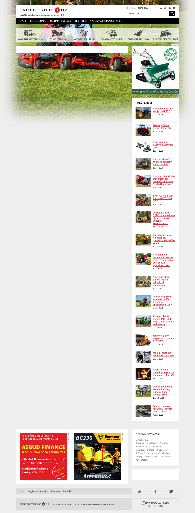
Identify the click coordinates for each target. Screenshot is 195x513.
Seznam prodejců (60, 20)
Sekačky (164, 443)
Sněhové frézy (142, 453)
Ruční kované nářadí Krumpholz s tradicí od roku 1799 (164, 372)
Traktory (157, 446)
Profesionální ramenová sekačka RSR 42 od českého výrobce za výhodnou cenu (163, 260)
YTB (140, 491)
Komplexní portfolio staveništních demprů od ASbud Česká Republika (164, 180)
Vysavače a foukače (161, 453)
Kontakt (67, 491)
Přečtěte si (80, 20)
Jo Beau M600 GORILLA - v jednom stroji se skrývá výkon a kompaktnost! (164, 218)
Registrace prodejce (38, 491)
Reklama (55, 491)
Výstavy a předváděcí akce (105, 20)
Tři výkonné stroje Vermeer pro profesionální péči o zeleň (164, 239)
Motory (139, 456)
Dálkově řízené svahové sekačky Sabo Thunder (162, 161)
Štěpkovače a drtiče (145, 449)
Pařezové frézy (143, 446)
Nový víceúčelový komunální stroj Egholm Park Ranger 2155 (162, 390)
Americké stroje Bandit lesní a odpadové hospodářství (161, 281)
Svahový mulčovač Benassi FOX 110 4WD (163, 198)
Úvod (23, 20)
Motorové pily (142, 439)
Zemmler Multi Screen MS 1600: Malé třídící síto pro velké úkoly (163, 320)
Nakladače (162, 449)
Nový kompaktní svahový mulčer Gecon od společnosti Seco (162, 300)
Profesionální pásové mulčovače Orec (163, 144)
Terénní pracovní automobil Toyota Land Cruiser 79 (162, 409)
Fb (156, 491)
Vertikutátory (142, 459)
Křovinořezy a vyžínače (146, 443)
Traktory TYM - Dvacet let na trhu (162, 127)
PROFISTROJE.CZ (43, 10)
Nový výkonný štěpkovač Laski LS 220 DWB (163, 338)
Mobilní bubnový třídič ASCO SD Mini (163, 354)
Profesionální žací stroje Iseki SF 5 (163, 110)
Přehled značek (38, 20)
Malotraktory (151, 456)
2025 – (155, 504)
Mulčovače (166, 456)
